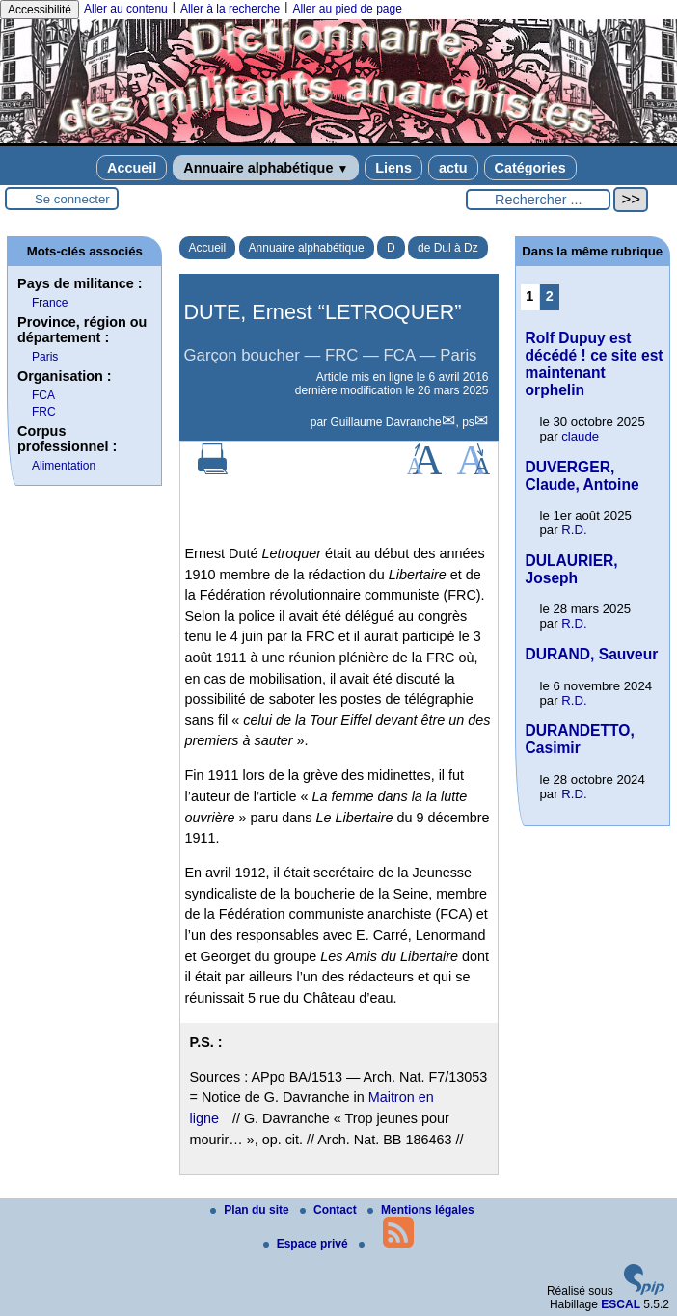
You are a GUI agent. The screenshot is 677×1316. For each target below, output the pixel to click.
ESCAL (620, 1304)
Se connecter (72, 199)
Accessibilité (39, 9)
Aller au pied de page (346, 8)
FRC (44, 411)
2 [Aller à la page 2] (550, 296)
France (50, 302)
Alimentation (63, 465)
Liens (393, 167)
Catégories (530, 167)
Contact (330, 1210)
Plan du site (251, 1210)
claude (580, 436)
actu (453, 167)
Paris (45, 356)
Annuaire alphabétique (265, 167)
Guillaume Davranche (385, 422)
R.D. (573, 530)
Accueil (131, 167)
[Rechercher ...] (538, 199)
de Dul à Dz (448, 248)
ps (468, 422)
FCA (43, 395)
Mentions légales (420, 1210)
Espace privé (307, 1243)
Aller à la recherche (230, 8)
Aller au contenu (126, 8)
